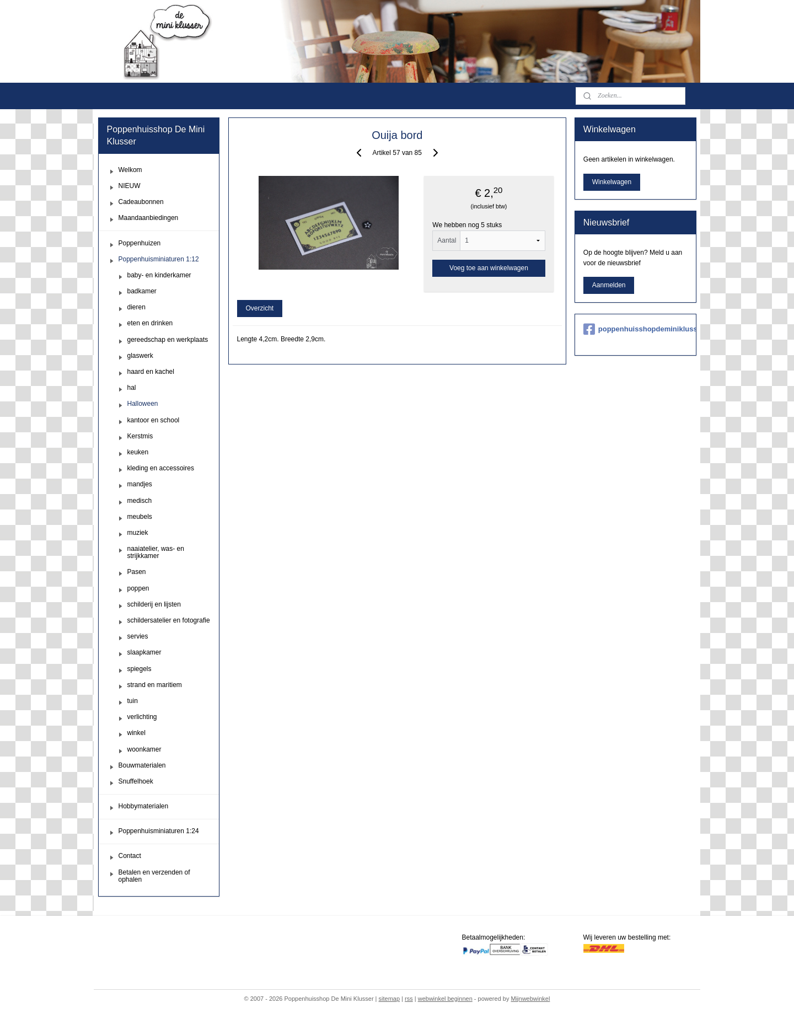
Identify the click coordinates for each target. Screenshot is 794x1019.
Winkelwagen (611, 182)
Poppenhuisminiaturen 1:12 (159, 259)
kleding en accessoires (160, 468)
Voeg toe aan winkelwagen (488, 268)
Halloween (142, 403)
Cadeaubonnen (141, 202)
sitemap (389, 998)
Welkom (130, 170)
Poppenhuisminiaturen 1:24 (159, 831)
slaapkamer (144, 652)
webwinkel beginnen (445, 998)
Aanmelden (609, 285)
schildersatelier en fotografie (168, 620)
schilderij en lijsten (154, 604)
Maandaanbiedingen (149, 218)
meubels (139, 517)
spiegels (139, 669)
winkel (136, 733)
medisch (139, 501)
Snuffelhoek (136, 781)
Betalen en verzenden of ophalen (154, 875)
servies (137, 636)
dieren (136, 307)
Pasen (136, 572)
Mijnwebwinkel (530, 998)
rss (409, 998)
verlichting (142, 717)
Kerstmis (140, 436)
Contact (130, 856)
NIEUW (130, 186)
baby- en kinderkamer (159, 275)
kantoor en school (153, 420)
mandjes (139, 484)
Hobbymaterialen (144, 806)
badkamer (142, 291)
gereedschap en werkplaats (167, 340)
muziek (137, 533)
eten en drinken (150, 323)
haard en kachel (150, 372)
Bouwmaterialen (142, 765)
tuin (132, 701)
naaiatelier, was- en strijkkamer (155, 552)
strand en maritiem (154, 685)
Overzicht (259, 308)
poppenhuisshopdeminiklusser (635, 329)
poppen (138, 588)
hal (131, 387)
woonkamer (144, 749)
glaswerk (140, 356)
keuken (138, 452)
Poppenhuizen (140, 243)
